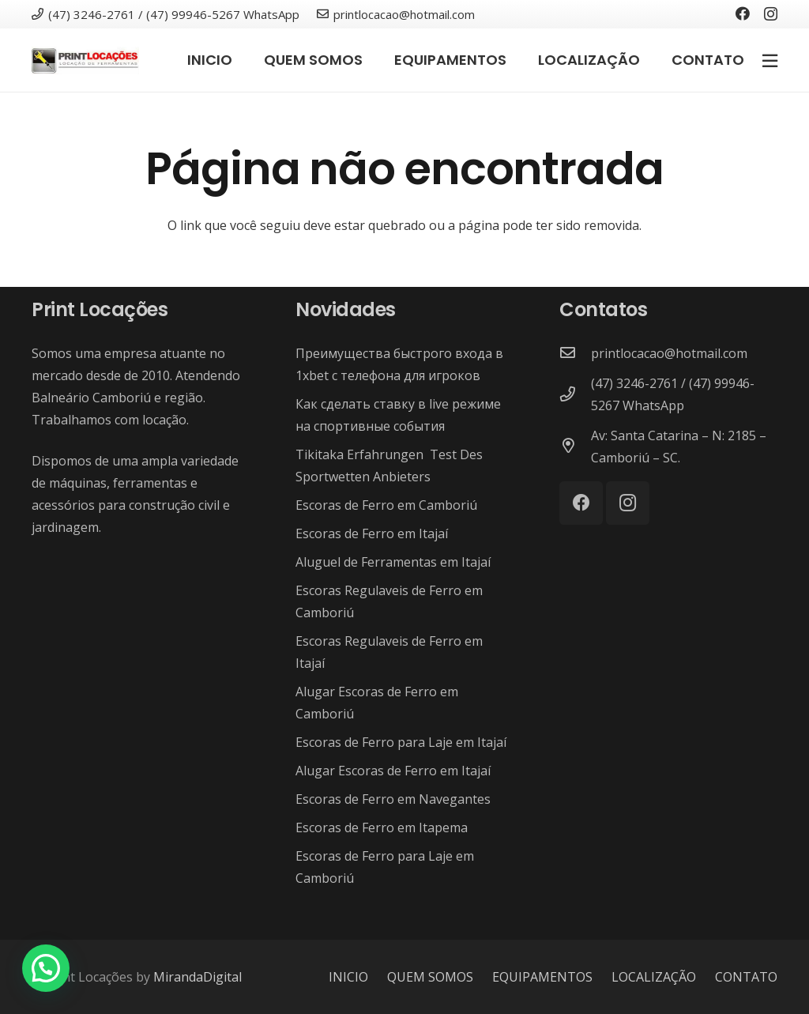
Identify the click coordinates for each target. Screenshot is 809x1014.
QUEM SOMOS (430, 977)
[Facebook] (743, 13)
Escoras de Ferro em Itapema (381, 827)
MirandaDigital (197, 977)
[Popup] (769, 60)
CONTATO (746, 977)
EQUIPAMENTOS (542, 977)
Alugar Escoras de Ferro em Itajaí (393, 770)
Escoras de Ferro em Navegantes (393, 799)
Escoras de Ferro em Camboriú (386, 505)
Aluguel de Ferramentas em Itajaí (393, 562)
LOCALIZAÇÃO (653, 977)
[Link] (85, 60)
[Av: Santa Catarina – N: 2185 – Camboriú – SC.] (575, 446)
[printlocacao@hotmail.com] (575, 353)
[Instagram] (770, 14)
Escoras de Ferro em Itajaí (371, 533)
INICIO (348, 977)
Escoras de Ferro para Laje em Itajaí (400, 742)
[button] (46, 968)
